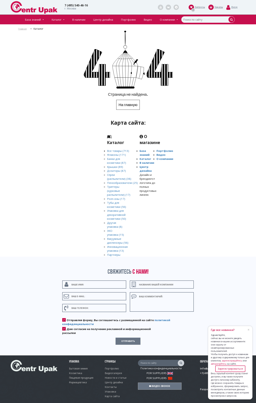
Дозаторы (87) (116, 170)
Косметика (75, 373)
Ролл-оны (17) (116, 199)
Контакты (111, 387)
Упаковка (110, 391)
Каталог (58, 19)
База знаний (34, 19)
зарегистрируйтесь (232, 360)
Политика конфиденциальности (161, 368)
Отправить (128, 341)
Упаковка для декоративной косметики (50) (116, 214)
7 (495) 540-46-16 (76, 5)
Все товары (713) (118, 151)
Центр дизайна (103, 19)
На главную (128, 104)
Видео (148, 19)
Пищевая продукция (81, 377)
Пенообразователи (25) (122, 183)
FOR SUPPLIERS (159, 373)
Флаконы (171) (116, 154)
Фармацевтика (78, 382)
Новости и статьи (115, 377)
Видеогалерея (113, 373)
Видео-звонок (159, 386)
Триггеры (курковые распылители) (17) (118, 190)
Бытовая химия (78, 368)
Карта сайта (112, 396)
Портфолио (128, 19)
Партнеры (113, 254)
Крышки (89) (115, 167)
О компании (169, 19)
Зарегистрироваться (230, 368)
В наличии (78, 19)
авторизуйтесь (218, 363)
